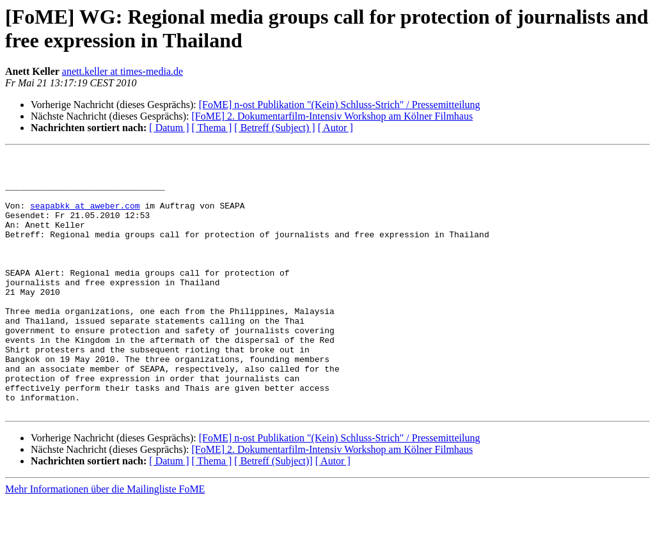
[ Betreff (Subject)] (273, 512)
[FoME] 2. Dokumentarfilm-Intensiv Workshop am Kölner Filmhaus (332, 116)
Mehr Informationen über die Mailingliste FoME (105, 540)
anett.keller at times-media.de (122, 71)
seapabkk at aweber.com (85, 217)
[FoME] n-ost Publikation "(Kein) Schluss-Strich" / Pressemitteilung (339, 104)
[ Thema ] (212, 127)
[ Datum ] (169, 127)
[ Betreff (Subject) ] (274, 127)
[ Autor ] (335, 127)
